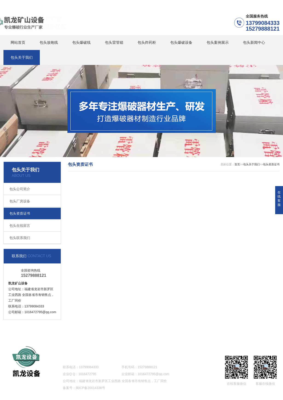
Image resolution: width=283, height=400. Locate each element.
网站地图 (259, 332)
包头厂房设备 (19, 201)
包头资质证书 (19, 213)
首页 (237, 164)
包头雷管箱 (114, 42)
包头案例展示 (218, 42)
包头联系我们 (19, 238)
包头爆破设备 (181, 42)
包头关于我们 (22, 57)
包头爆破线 (81, 42)
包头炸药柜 (147, 42)
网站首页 (18, 42)
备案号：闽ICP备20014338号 (84, 388)
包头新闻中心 (254, 42)
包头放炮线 (49, 42)
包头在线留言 (19, 226)
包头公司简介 (19, 189)
